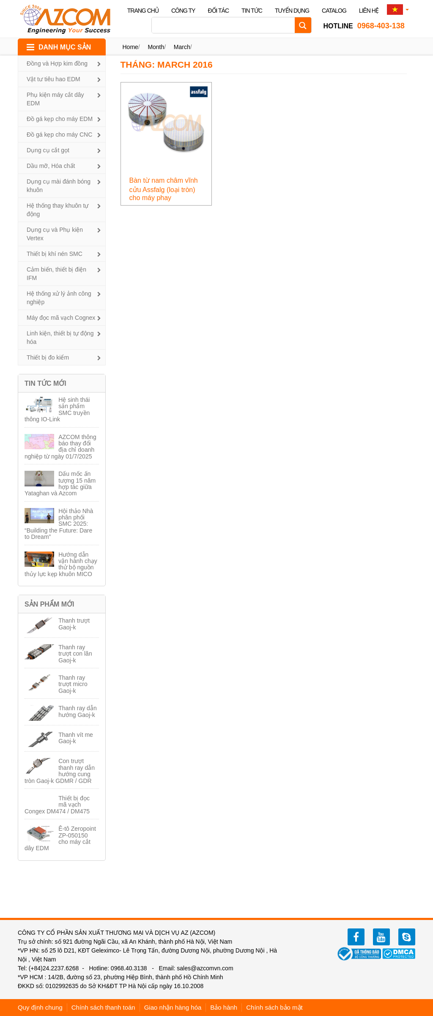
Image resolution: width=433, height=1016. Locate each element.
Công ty (183, 10)
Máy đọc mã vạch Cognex (61, 317)
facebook (356, 936)
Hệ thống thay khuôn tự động (57, 209)
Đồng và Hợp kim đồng (57, 63)
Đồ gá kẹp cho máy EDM (60, 118)
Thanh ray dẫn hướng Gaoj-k (77, 711)
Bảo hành (223, 1007)
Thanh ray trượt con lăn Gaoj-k (75, 654)
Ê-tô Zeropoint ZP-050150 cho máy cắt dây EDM (60, 838)
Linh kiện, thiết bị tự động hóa (60, 337)
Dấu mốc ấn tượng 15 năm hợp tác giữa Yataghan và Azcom (60, 483)
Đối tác (218, 10)
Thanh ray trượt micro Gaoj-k (73, 684)
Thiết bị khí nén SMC (54, 253)
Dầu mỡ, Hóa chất (51, 165)
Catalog (334, 10)
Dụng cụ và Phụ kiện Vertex (55, 234)
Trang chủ (143, 10)
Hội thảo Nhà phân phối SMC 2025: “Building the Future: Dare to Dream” (59, 524)
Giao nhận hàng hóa (173, 1007)
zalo (406, 936)
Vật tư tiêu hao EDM (53, 79)
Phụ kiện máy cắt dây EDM (55, 99)
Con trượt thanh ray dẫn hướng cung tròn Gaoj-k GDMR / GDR (60, 771)
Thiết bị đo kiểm (48, 357)
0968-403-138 (364, 26)
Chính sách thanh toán (103, 1007)
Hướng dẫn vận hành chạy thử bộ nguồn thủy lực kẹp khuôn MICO (61, 564)
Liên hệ (368, 10)
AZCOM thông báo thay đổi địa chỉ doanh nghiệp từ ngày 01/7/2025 (60, 447)
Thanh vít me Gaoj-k (75, 737)
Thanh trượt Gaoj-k (74, 623)
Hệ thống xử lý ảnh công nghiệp (59, 297)
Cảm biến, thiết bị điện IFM (56, 273)
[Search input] (225, 25)
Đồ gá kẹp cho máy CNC (59, 134)
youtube (381, 936)
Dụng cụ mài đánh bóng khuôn (58, 185)
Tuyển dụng (292, 10)
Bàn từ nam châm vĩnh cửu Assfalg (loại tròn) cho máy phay (163, 189)
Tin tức (251, 10)
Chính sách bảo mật (274, 1007)
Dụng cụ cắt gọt (48, 150)
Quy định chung (40, 1007)
